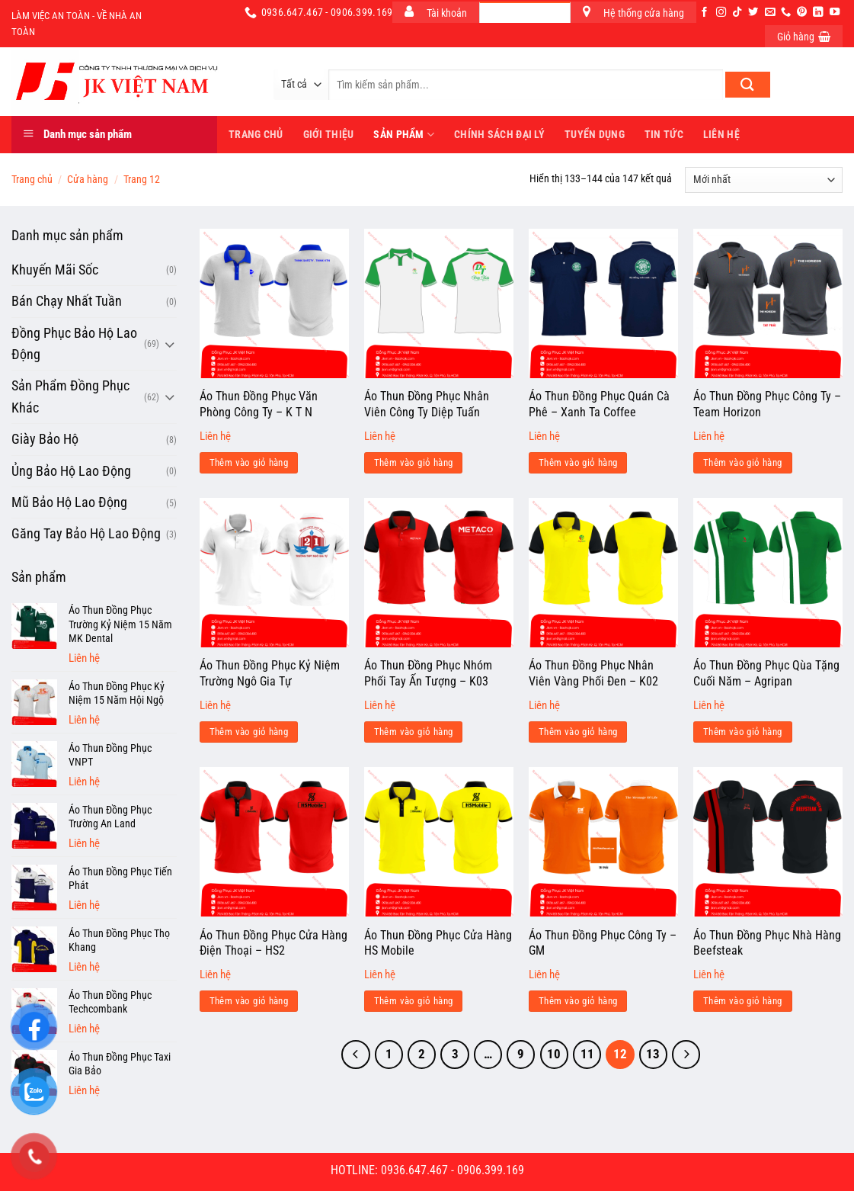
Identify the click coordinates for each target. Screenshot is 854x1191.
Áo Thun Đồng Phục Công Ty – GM (602, 943)
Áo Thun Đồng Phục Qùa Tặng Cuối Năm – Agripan (766, 673)
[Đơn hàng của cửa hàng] (764, 180)
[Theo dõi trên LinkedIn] (818, 12)
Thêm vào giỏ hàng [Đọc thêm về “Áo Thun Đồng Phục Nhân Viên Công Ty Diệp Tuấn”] (413, 462)
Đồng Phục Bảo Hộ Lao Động (74, 344)
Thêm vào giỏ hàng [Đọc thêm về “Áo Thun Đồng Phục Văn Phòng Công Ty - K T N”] (249, 462)
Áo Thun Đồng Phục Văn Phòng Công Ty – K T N (259, 404)
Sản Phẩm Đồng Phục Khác (70, 396)
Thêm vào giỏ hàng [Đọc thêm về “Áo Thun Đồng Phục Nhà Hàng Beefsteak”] (742, 1000)
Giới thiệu (328, 134)
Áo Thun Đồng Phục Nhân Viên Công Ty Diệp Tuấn (426, 404)
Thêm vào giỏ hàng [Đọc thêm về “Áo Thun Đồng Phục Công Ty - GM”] (578, 1000)
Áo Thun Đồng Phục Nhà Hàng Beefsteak (767, 943)
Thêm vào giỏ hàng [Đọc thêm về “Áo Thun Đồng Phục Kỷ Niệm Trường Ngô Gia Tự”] (249, 731)
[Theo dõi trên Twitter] (753, 12)
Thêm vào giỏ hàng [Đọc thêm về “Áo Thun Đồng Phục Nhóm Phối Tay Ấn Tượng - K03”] (413, 731)
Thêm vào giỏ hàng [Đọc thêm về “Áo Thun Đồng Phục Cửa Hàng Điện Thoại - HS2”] (249, 1000)
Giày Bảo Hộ (44, 439)
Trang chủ (32, 179)
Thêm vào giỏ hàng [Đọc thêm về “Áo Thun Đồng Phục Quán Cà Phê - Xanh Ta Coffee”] (578, 462)
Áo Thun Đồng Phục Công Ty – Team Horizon (767, 404)
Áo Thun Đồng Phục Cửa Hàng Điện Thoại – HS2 (273, 943)
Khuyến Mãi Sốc (54, 270)
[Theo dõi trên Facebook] (704, 12)
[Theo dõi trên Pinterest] (802, 12)
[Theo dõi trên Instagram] (721, 12)
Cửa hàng (87, 179)
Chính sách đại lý (499, 134)
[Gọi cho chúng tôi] (786, 12)
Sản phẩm (403, 134)
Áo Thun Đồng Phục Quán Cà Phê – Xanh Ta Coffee (599, 404)
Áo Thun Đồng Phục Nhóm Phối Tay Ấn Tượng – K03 (428, 673)
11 (587, 1054)
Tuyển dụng (595, 134)
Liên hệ (721, 134)
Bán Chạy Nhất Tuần (66, 301)
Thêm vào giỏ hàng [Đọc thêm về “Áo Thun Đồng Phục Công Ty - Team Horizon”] (742, 462)
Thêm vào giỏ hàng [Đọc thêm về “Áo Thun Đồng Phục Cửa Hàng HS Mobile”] (413, 1000)
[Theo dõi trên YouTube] (835, 12)
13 (653, 1054)
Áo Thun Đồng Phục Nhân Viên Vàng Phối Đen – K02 (593, 673)
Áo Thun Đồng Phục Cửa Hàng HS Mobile (438, 943)
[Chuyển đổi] (169, 344)
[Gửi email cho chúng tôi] (770, 12)
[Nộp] (747, 84)
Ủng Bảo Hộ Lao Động (71, 471)
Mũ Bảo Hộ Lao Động (69, 502)
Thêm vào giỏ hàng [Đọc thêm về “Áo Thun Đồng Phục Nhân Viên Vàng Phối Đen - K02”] (578, 731)
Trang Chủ (256, 134)
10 (554, 1054)
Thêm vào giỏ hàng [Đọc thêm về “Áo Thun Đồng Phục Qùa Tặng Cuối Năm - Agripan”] (742, 731)
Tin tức (663, 134)
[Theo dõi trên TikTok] (737, 12)
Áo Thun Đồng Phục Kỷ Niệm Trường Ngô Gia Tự (270, 673)
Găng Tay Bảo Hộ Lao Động (86, 533)
